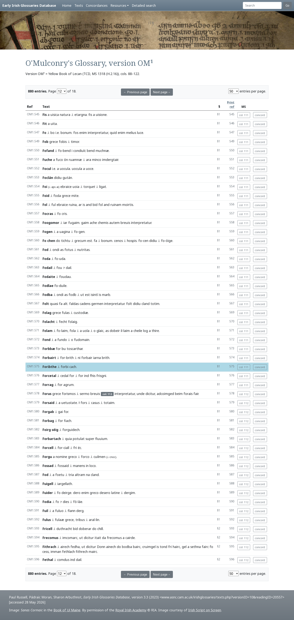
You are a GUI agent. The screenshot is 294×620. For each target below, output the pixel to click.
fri (75, 447)
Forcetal (49, 375)
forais (188, 393)
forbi (64, 366)
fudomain (81, 339)
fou (59, 267)
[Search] (262, 5)
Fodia (46, 501)
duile (63, 285)
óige (169, 240)
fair (196, 393)
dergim (129, 492)
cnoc (112, 457)
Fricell (47, 528)
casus (95, 402)
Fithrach (49, 546)
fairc (205, 546)
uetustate (69, 402)
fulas (66, 312)
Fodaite (48, 276)
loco (92, 465)
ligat (102, 186)
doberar (85, 528)
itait (98, 537)
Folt (45, 303)
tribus (80, 519)
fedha (75, 546)
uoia (76, 186)
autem (114, 222)
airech (65, 546)
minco (96, 159)
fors (84, 402)
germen (97, 303)
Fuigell (47, 483)
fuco (59, 159)
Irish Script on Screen (204, 610)
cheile (138, 330)
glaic (100, 330)
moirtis (127, 204)
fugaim (74, 222)
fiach (67, 420)
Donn (101, 546)
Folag (46, 312)
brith (70, 357)
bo (52, 132)
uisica (54, 114)
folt (129, 303)
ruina (73, 204)
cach (72, 366)
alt (65, 303)
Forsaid (48, 402)
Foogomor (50, 222)
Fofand (48, 150)
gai (60, 411)
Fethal (47, 559)
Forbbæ (48, 348)
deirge (66, 492)
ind (86, 375)
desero (105, 492)
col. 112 (243, 394)
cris (64, 213)
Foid (45, 195)
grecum (80, 240)
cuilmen (99, 456)
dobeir (115, 330)
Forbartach (51, 438)
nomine (61, 456)
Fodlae (47, 285)
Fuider (47, 492)
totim (155, 303)
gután (67, 177)
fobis (63, 141)
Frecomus (50, 537)
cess (45, 551)
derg (80, 510)
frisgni (101, 375)
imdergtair (110, 159)
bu (64, 348)
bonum (66, 132)
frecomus (114, 537)
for (58, 348)
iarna (97, 357)
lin (97, 519)
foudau (65, 276)
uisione (101, 114)
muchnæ (102, 150)
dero (76, 492)
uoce (89, 168)
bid (95, 204)
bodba (127, 546)
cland (146, 303)
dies (66, 501)
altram (80, 474)
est (89, 240)
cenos (118, 240)
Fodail (47, 267)
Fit (44, 123)
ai (57, 187)
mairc (93, 551)
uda (62, 258)
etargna (80, 114)
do (58, 240)
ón (66, 159)
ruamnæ (75, 159)
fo (60, 150)
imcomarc (69, 537)
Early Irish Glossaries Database (29, 5)
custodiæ (81, 312)
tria (71, 474)
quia (68, 438)
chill (100, 528)
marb (106, 294)
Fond (46, 339)
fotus (68, 249)
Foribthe (49, 366)
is (84, 204)
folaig (72, 321)
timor (75, 141)
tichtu (65, 240)
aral (92, 519)
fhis (92, 375)
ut (82, 294)
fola (73, 330)
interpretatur (98, 132)
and (89, 204)
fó (75, 501)
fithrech (82, 551)
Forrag (47, 384)
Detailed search (144, 5)
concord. (260, 115)
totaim (109, 402)
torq (89, 186)
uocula (65, 168)
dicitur (150, 393)
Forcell (47, 447)
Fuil (45, 510)
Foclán (47, 177)
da (104, 537)
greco (72, 456)
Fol (44, 204)
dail (68, 267)
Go (287, 5)
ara (88, 159)
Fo (44, 132)
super (90, 438)
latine (115, 492)
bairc (136, 546)
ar (80, 204)
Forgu (47, 456)
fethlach (68, 551)
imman (56, 551)
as (62, 249)
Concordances (96, 5)
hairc (176, 546)
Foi (44, 186)
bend (67, 150)
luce (140, 132)
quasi (54, 303)
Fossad (47, 465)
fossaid (63, 465)
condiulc (79, 150)
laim (64, 330)
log (145, 330)
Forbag (48, 420)
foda (57, 195)
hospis (132, 240)
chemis (103, 222)
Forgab (48, 411)
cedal (64, 375)
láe (80, 501)
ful (53, 204)
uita (54, 123)
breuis (125, 222)
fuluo (59, 510)
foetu (59, 474)
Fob (45, 141)
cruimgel (149, 546)
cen (145, 240)
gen (82, 231)
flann (71, 510)
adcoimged (165, 393)
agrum (68, 384)
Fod (45, 249)
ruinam (115, 204)
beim (179, 393)
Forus (46, 393)
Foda (46, 258)
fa (95, 240)
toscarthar (74, 348)
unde (141, 393)
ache (93, 222)
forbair (86, 357)
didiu (58, 177)
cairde (130, 537)
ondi (55, 249)
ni (79, 357)
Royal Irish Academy (130, 610)
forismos (69, 393)
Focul (46, 168)
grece (53, 141)
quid (113, 132)
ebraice (66, 186)
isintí (94, 294)
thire (155, 330)
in (87, 465)
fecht (63, 321)
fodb (72, 294)
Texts (78, 5)
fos (75, 132)
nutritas (83, 249)
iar (65, 222)
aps (53, 187)
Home (66, 5)
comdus (63, 559)
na (88, 474)
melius (131, 132)
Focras (47, 213)
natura (65, 114)
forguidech (71, 429)
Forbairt (49, 357)
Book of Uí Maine (66, 610)
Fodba (47, 294)
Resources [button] (118, 5)
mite (75, 195)
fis (90, 114)
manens (79, 465)
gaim (85, 222)
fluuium (101, 438)
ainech (111, 546)
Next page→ (161, 92)
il (121, 330)
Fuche (47, 159)
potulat (79, 438)
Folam (47, 330)
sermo (84, 393)
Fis (44, 114)
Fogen (47, 231)
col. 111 (243, 115)
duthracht (64, 528)
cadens (85, 303)
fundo (62, 339)
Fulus (46, 519)
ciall (66, 447)
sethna (195, 546)
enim (83, 132)
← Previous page (135, 92)
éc (79, 447)
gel (184, 546)
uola (86, 330)
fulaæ (59, 519)
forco (85, 456)
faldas (74, 303)
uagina (64, 231)
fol (100, 204)
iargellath (64, 483)
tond (163, 546)
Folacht (48, 321)
